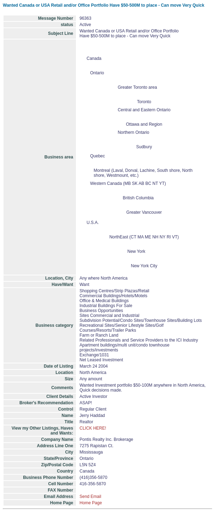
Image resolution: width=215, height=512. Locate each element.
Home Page (90, 502)
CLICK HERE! (92, 428)
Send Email (90, 496)
